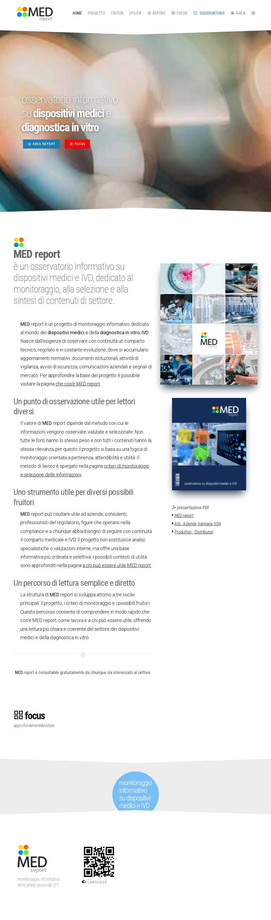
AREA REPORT (42, 144)
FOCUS (77, 144)
